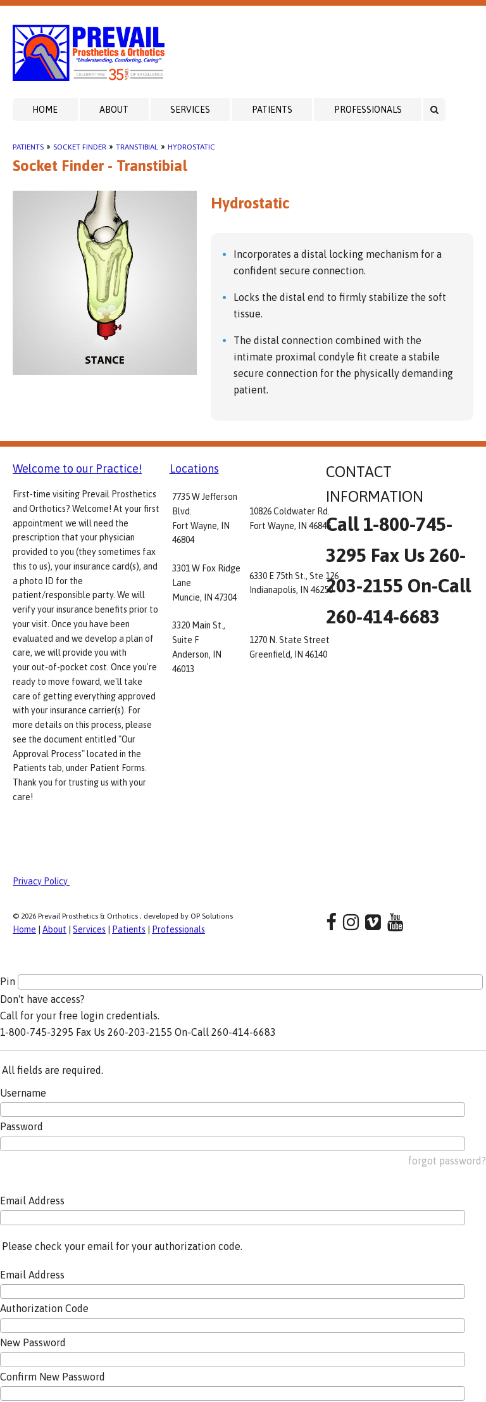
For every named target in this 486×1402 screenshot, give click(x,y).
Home (45, 110)
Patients (272, 110)
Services (190, 110)
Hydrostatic (191, 147)
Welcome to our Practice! (77, 468)
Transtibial (137, 147)
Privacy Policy (41, 881)
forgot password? (447, 1160)
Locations (194, 468)
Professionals (368, 110)
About (113, 110)
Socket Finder (79, 147)
